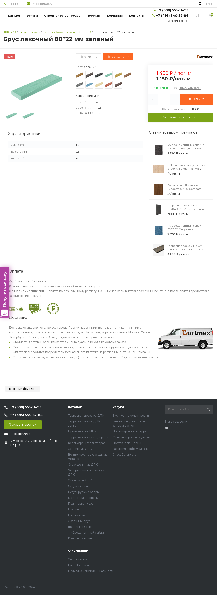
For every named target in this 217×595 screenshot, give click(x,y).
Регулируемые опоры (83, 492)
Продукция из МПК (82, 431)
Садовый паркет (80, 486)
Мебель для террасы (83, 498)
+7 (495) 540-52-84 (172, 16)
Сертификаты (77, 559)
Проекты (94, 15)
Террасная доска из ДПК (86, 415)
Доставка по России (127, 443)
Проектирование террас (130, 431)
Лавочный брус (79, 521)
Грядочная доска (80, 527)
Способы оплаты (125, 454)
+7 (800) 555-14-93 (172, 10)
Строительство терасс (62, 15)
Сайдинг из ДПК (80, 449)
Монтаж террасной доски (131, 437)
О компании (78, 550)
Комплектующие (80, 538)
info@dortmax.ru (42, 3)
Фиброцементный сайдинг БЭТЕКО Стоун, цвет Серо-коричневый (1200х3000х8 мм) (187, 148)
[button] (64, 86)
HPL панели (77, 515)
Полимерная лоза (80, 503)
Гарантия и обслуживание (131, 449)
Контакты (136, 15)
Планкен (74, 509)
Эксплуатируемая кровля (131, 415)
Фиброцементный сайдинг (87, 532)
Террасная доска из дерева (88, 437)
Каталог (14, 15)
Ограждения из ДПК (83, 464)
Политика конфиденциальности (91, 571)
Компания (115, 15)
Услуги (32, 15)
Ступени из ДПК (80, 480)
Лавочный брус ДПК (23, 389)
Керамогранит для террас (86, 443)
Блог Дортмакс (79, 565)
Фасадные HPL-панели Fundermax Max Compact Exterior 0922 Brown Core (184, 189)
